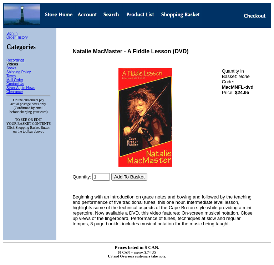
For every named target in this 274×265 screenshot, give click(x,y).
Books (11, 68)
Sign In (11, 33)
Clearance (14, 92)
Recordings (15, 60)
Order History (16, 37)
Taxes (11, 76)
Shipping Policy (18, 72)
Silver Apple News (20, 88)
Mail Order (14, 80)
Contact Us (15, 84)
